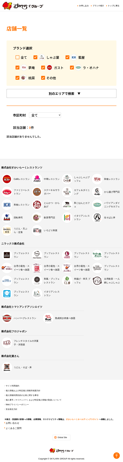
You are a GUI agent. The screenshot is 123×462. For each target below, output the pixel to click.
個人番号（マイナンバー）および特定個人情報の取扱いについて (34, 400)
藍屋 (75, 57)
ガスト (52, 67)
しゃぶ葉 (46, 57)
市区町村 (19, 115)
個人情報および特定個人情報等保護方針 (23, 390)
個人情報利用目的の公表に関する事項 (22, 395)
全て (21, 57)
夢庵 (25, 67)
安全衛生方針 (11, 409)
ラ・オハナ (84, 67)
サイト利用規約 (12, 386)
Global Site (62, 437)
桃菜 (25, 78)
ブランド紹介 (98, 5)
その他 (48, 78)
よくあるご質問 (13, 428)
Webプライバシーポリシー (17, 404)
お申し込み (84, 5)
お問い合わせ (12, 423)
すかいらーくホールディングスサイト (82, 419)
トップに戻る (113, 5)
